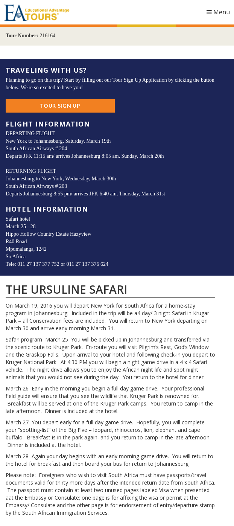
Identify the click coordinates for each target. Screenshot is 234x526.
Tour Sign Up (60, 105)
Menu (220, 14)
